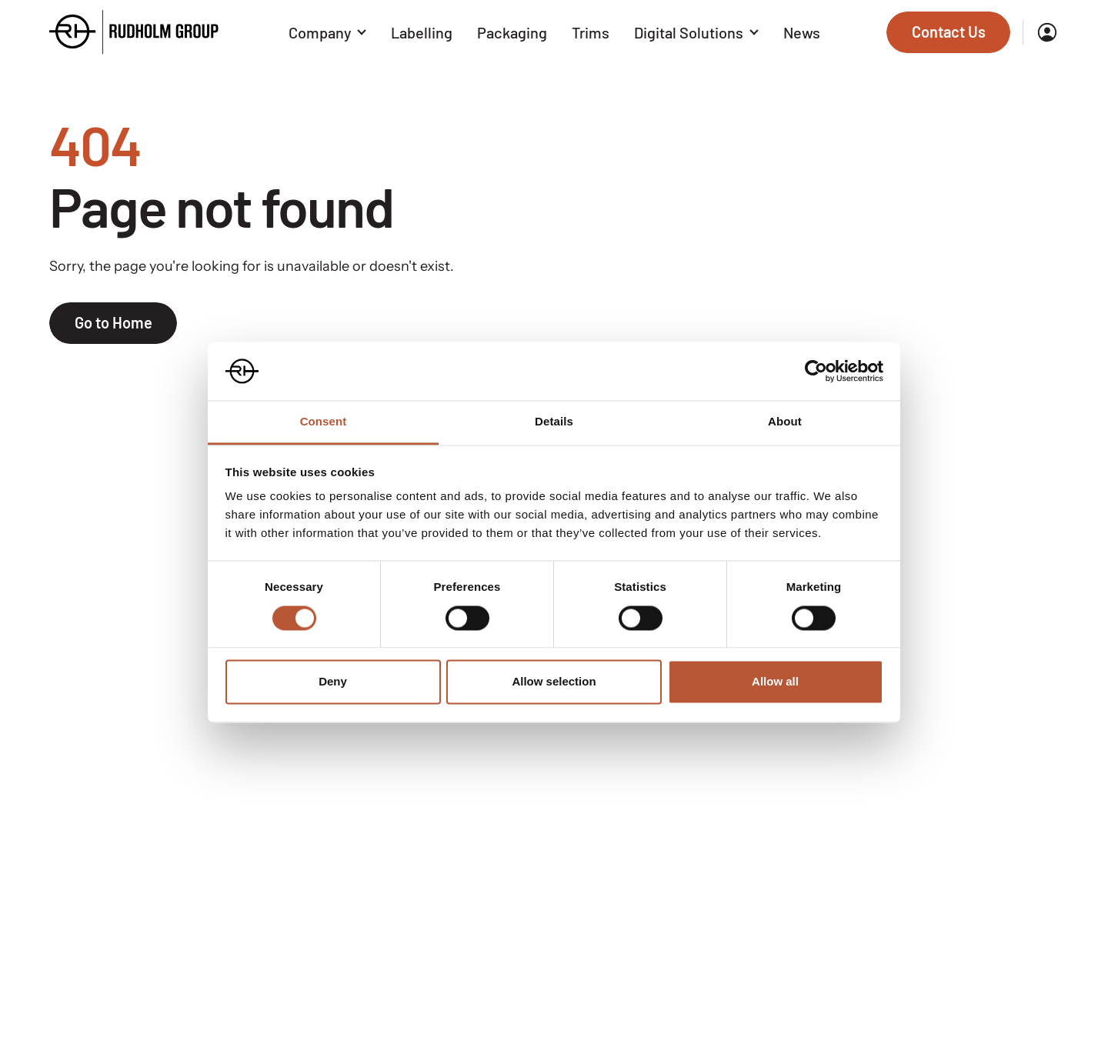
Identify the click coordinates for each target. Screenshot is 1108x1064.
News (801, 32)
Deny (333, 682)
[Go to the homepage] (134, 32)
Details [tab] (554, 422)
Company (328, 32)
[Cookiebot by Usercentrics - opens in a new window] (816, 370)
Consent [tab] (323, 422)
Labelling (421, 32)
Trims (590, 32)
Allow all (775, 682)
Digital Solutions (696, 32)
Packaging (512, 32)
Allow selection (554, 682)
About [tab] (785, 422)
